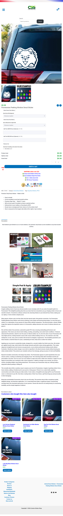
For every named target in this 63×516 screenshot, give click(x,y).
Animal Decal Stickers (18, 191)
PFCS (38, 191)
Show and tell (9, 501)
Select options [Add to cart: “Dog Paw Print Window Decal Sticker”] (49, 431)
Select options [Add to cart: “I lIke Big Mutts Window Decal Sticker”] (8, 470)
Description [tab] (4, 221)
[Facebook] (51, 493)
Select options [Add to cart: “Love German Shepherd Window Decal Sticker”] (8, 431)
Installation (9, 490)
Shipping (9, 488)
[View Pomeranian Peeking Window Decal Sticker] (8, 93)
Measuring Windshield (9, 492)
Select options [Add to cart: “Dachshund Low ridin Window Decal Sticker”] (28, 431)
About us (9, 486)
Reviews (9, 484)
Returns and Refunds (9, 494)
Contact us (9, 499)
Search (21, 18)
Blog (9, 496)
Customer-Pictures (9, 497)
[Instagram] (53, 493)
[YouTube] (55, 493)
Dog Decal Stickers (32, 191)
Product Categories (9, 482)
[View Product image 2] (24, 93)
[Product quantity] (55, 162)
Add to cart (33, 167)
